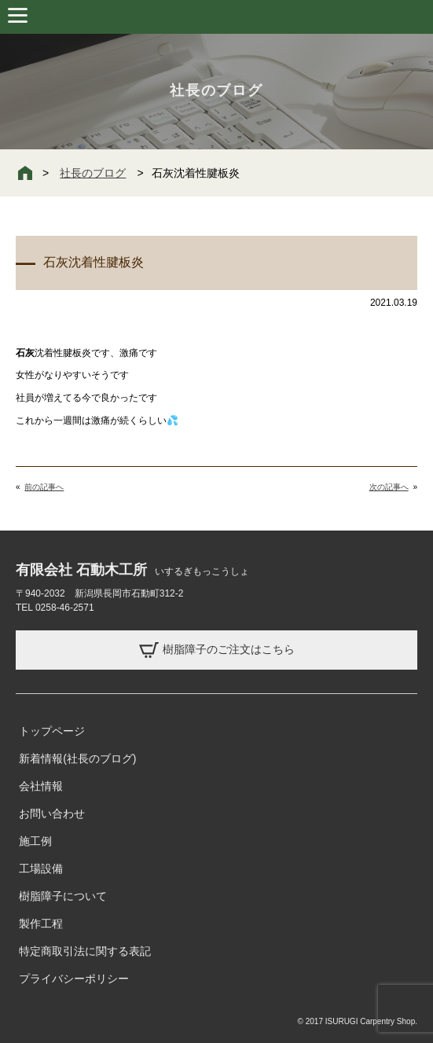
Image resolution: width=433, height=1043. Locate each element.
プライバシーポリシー (74, 978)
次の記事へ (389, 487)
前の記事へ (44, 487)
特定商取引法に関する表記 (85, 951)
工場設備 (41, 868)
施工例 (35, 841)
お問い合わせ (52, 813)
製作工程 (41, 923)
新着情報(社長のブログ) (77, 758)
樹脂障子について (63, 896)
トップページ (52, 731)
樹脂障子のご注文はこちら (217, 650)
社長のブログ (93, 173)
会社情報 (41, 786)
